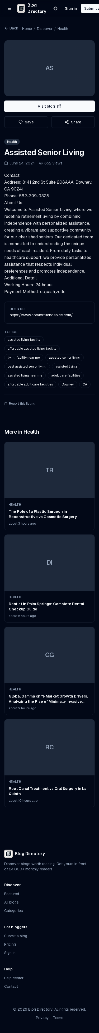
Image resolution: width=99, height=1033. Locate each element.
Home (27, 28)
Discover (45, 28)
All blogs (11, 902)
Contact (11, 986)
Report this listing (19, 404)
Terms (58, 1017)
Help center (13, 978)
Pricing (10, 944)
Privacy (42, 1017)
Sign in (71, 8)
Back (11, 28)
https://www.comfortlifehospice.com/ (41, 315)
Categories (13, 910)
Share (73, 122)
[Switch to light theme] (55, 8)
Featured (11, 893)
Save (26, 122)
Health (63, 28)
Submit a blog (15, 936)
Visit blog (49, 106)
